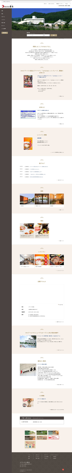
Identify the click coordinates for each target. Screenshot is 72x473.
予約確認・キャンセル (59, 3)
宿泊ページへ (61, 240)
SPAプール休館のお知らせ (43, 110)
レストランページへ (60, 270)
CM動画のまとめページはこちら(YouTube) (56, 409)
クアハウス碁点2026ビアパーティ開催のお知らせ (39, 166)
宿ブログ (46, 458)
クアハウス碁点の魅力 (42, 364)
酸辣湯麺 (39, 138)
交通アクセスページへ (59, 321)
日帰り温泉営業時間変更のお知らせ (36, 176)
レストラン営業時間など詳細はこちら (57, 152)
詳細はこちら (61, 96)
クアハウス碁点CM (41, 398)
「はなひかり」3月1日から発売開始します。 (38, 174)
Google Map (60, 304)
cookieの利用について (23, 471)
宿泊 (29, 458)
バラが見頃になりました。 (35, 169)
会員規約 (54, 458)
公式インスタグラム (6, 1)
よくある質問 (46, 456)
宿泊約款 (54, 456)
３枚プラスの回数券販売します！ (36, 171)
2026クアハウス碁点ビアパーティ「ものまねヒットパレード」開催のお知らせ (49, 76)
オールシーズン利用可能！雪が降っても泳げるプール (48, 335)
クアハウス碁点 (25, 462)
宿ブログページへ (60, 180)
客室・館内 (37, 458)
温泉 (29, 456)
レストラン (37, 456)
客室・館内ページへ (60, 384)
